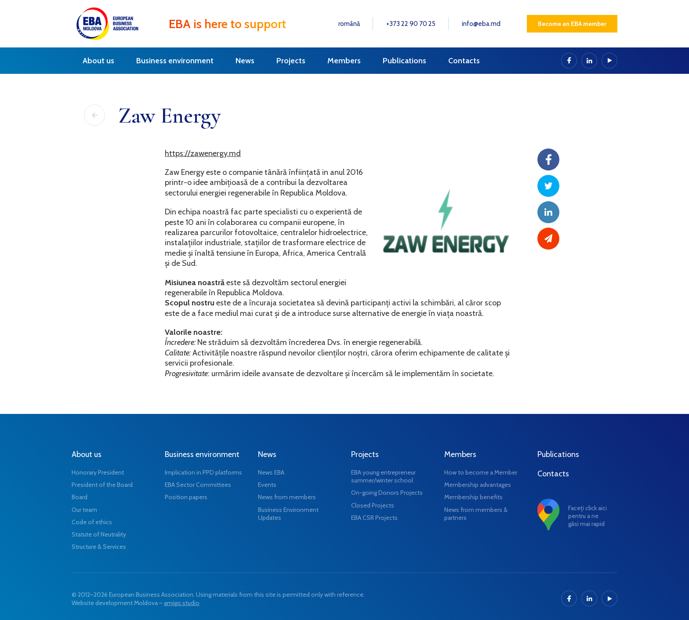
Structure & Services (99, 547)
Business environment (175, 60)
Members (344, 60)
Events (267, 485)
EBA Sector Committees (198, 485)
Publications (404, 60)
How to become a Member (480, 472)
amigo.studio (181, 603)
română (349, 24)
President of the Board (102, 485)
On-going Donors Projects (387, 493)
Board (79, 497)
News (245, 60)
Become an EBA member (572, 24)
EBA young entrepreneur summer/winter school (383, 476)
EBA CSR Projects (374, 518)
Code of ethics (92, 522)
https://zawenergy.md (203, 153)
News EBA (271, 472)
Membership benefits (473, 497)
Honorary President (98, 472)
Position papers (186, 497)
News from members (287, 497)
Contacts (464, 60)
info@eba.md (481, 24)
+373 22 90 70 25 (410, 24)
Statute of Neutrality (99, 534)
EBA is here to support (227, 23)
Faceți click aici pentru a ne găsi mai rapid (587, 516)
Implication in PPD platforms (203, 472)
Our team (84, 510)
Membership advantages (477, 485)
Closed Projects (372, 505)
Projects (290, 60)
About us (98, 60)
